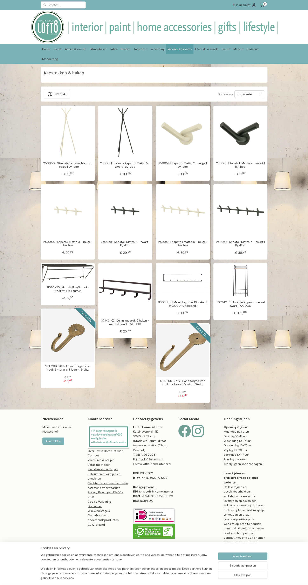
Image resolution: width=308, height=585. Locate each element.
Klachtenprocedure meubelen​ (108, 483)
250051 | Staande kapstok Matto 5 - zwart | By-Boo (125, 164)
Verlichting (157, 49)
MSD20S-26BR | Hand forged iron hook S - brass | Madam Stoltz (67, 367)
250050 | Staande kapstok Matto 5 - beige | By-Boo (67, 164)
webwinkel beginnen (187, 577)
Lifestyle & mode (206, 49)
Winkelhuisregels (99, 511)
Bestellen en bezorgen (103, 469)
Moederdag (50, 59)
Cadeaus (252, 49)
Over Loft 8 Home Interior (105, 451)
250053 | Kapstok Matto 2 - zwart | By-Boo (240, 164)
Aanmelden (53, 441)
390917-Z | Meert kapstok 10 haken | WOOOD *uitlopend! (182, 304)
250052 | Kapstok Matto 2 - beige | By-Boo (182, 164)
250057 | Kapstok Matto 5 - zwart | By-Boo (240, 243)
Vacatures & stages (101, 460)
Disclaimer (95, 506)
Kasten (125, 49)
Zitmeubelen (98, 49)
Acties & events (75, 49)
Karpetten (140, 49)
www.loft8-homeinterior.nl (153, 464)
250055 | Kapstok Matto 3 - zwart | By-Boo (125, 243)
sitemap (165, 577)
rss (173, 577)
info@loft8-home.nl (149, 459)
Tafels (114, 49)
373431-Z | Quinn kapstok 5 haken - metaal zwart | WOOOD (125, 322)
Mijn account (244, 4)
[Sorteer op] (249, 94)
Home (46, 49)
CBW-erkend (96, 524)
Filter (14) (56, 93)
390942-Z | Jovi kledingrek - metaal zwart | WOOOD (240, 304)
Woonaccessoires (180, 49)
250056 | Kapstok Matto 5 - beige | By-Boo (182, 243)
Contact (93, 455)
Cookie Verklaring (99, 501)
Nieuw (58, 49)
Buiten (226, 49)
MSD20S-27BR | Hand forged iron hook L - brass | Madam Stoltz (182, 382)
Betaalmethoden (99, 465)
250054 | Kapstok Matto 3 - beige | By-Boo (67, 243)
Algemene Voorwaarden (104, 488)
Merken (238, 49)
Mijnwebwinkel (222, 577)
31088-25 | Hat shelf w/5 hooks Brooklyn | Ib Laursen (67, 289)
